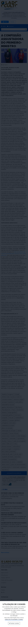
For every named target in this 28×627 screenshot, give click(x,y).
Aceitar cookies (14, 623)
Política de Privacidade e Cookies (14, 619)
